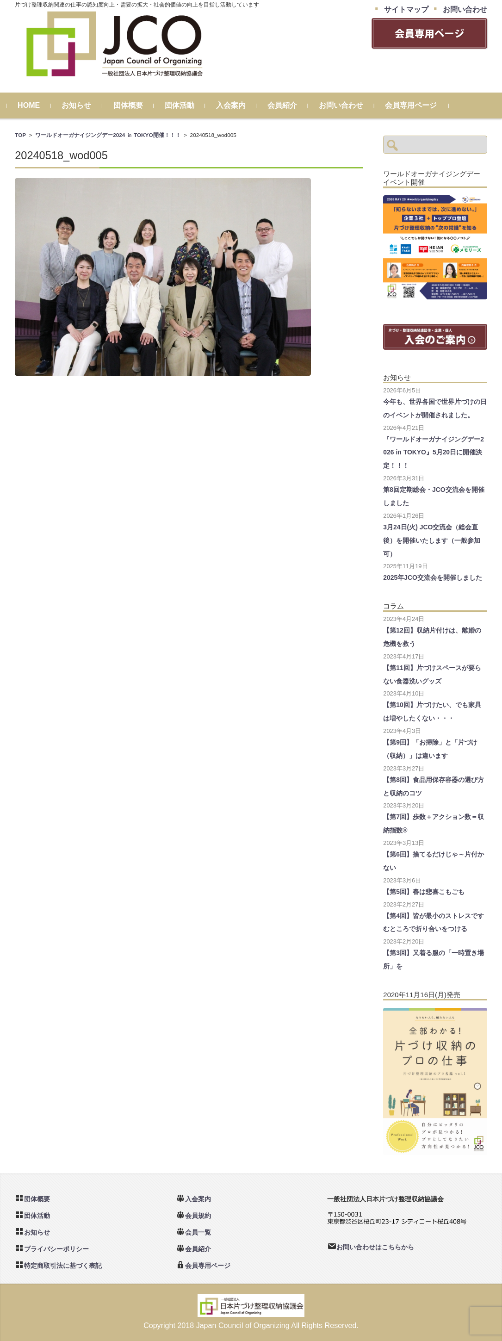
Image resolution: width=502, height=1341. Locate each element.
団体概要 (136, 105)
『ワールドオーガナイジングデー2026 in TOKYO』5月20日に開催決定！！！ (433, 452)
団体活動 (187, 105)
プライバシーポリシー (56, 1249)
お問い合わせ (349, 105)
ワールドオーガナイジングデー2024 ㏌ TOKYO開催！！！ (107, 135)
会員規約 (198, 1215)
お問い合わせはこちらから (375, 1247)
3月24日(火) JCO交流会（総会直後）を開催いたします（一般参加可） (431, 540)
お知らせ (84, 105)
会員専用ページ (419, 105)
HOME (37, 105)
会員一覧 (198, 1232)
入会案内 (239, 105)
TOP (20, 135)
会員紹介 (290, 105)
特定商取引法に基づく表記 (63, 1265)
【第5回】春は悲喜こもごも (424, 891)
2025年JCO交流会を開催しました (432, 577)
